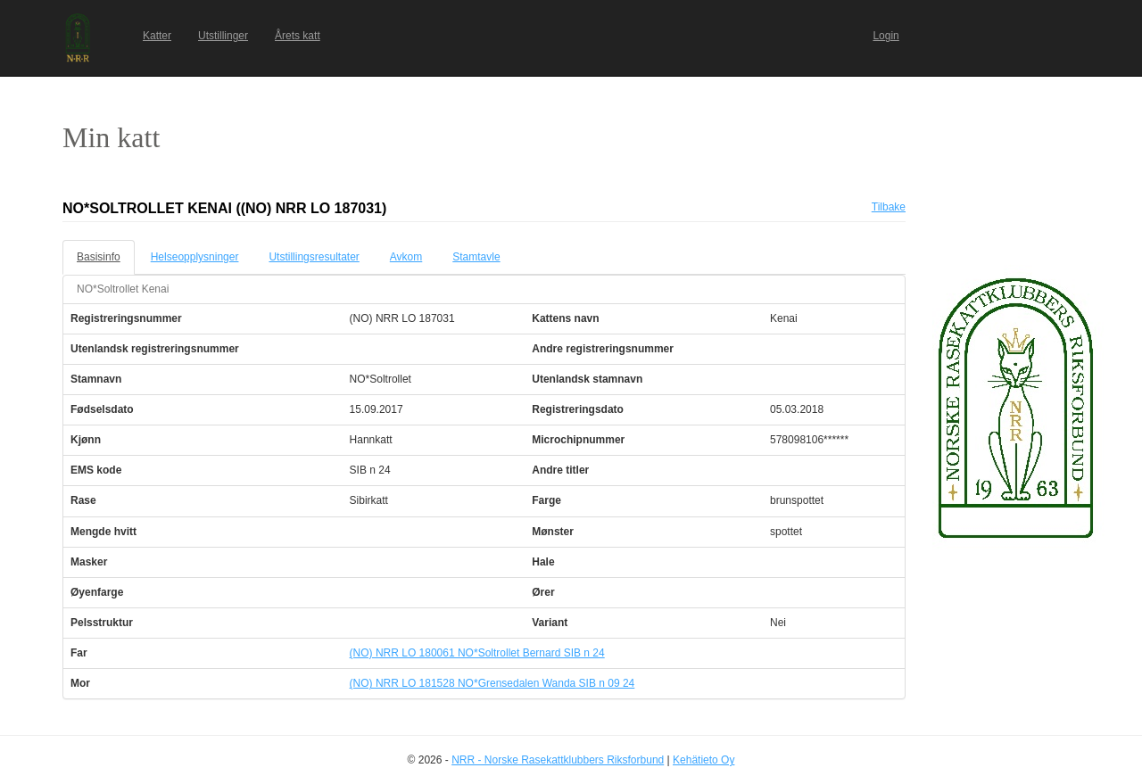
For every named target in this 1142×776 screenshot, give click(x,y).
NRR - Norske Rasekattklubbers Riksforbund (557, 760)
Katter (157, 35)
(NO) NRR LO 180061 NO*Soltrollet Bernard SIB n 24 (477, 653)
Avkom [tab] (406, 257)
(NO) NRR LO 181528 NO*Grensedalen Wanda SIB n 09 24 (492, 683)
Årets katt (297, 35)
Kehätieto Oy (703, 760)
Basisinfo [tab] (98, 257)
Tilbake (889, 207)
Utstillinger (223, 35)
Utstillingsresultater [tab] (314, 257)
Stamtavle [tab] (476, 257)
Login (885, 35)
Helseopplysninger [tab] (195, 257)
